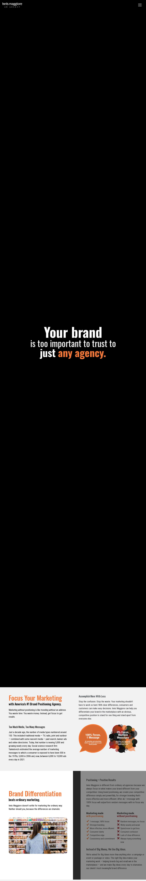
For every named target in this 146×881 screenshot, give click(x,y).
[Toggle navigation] (140, 5)
